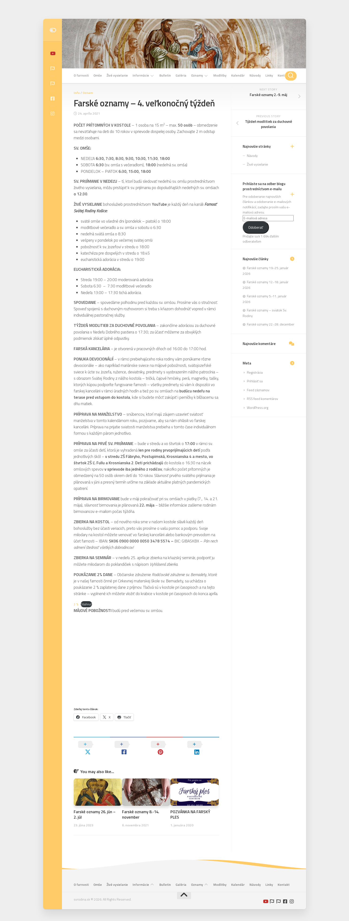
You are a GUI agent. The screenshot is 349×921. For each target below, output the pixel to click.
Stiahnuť (86, 604)
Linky (269, 75)
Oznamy (197, 75)
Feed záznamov (258, 389)
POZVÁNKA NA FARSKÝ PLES (190, 807)
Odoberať (255, 227)
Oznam (88, 92)
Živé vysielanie (117, 75)
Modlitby (219, 75)
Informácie (141, 75)
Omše (97, 75)
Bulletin (165, 75)
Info (77, 92)
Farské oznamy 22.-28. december (270, 324)
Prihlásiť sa (255, 381)
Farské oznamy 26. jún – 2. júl (95, 807)
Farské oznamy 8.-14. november (141, 807)
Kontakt (284, 75)
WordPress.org (257, 407)
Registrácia (255, 372)
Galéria (181, 75)
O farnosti (81, 75)
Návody (255, 75)
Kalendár (238, 75)
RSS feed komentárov (262, 398)
